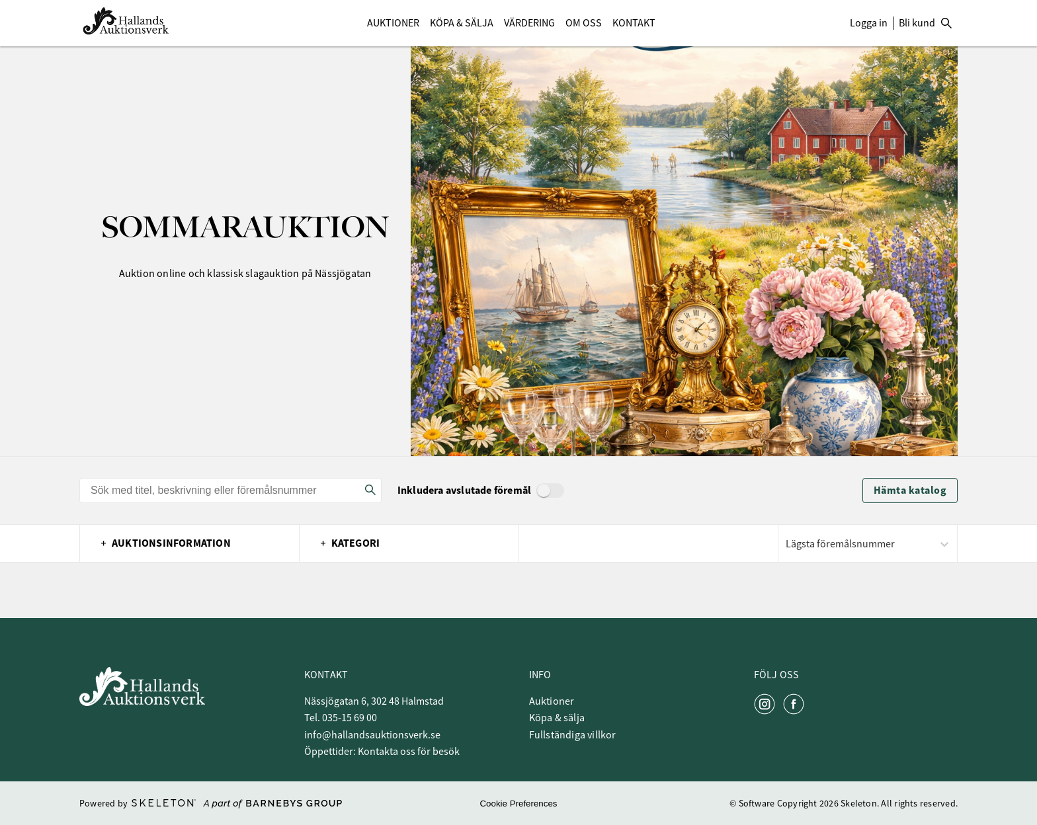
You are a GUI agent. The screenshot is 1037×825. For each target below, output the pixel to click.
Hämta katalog (910, 490)
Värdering (529, 23)
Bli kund (917, 23)
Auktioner (393, 23)
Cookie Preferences (518, 803)
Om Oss (583, 23)
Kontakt (633, 23)
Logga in (869, 23)
